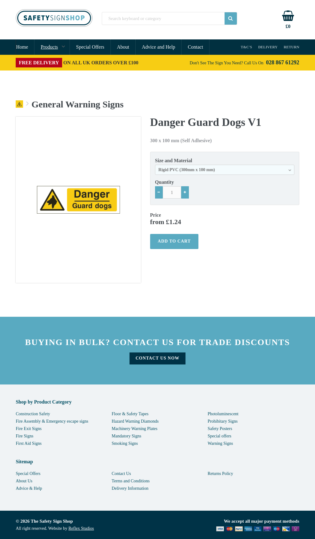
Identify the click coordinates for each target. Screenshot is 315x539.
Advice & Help (29, 488)
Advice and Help (158, 47)
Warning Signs (220, 443)
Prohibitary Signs (223, 421)
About (123, 47)
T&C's (246, 47)
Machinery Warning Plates (135, 428)
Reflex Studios (81, 528)
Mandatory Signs (126, 436)
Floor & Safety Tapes (130, 414)
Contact (195, 47)
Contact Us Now (158, 358)
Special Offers (90, 47)
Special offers (219, 436)
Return (291, 47)
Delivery (267, 47)
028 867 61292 (282, 62)
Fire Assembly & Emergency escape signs (52, 421)
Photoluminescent (223, 414)
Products (49, 47)
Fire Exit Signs (29, 428)
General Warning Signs (77, 104)
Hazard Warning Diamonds (135, 421)
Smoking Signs (125, 443)
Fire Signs (24, 436)
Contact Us (121, 473)
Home (22, 47)
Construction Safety (33, 414)
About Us (24, 481)
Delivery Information (130, 488)
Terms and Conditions (131, 481)
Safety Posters (220, 428)
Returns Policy (220, 473)
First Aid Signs (29, 443)
